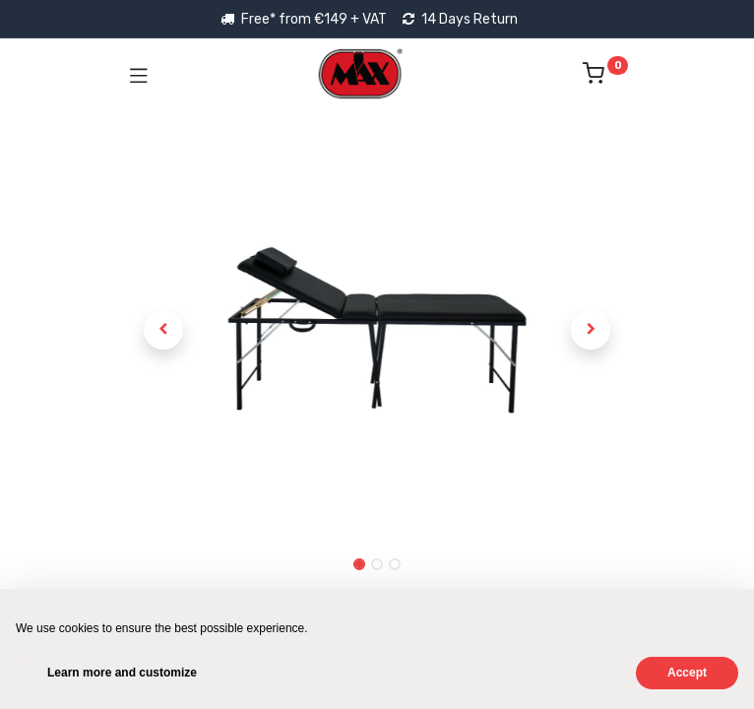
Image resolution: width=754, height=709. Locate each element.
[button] (164, 330)
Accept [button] (687, 672)
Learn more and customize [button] (122, 672)
